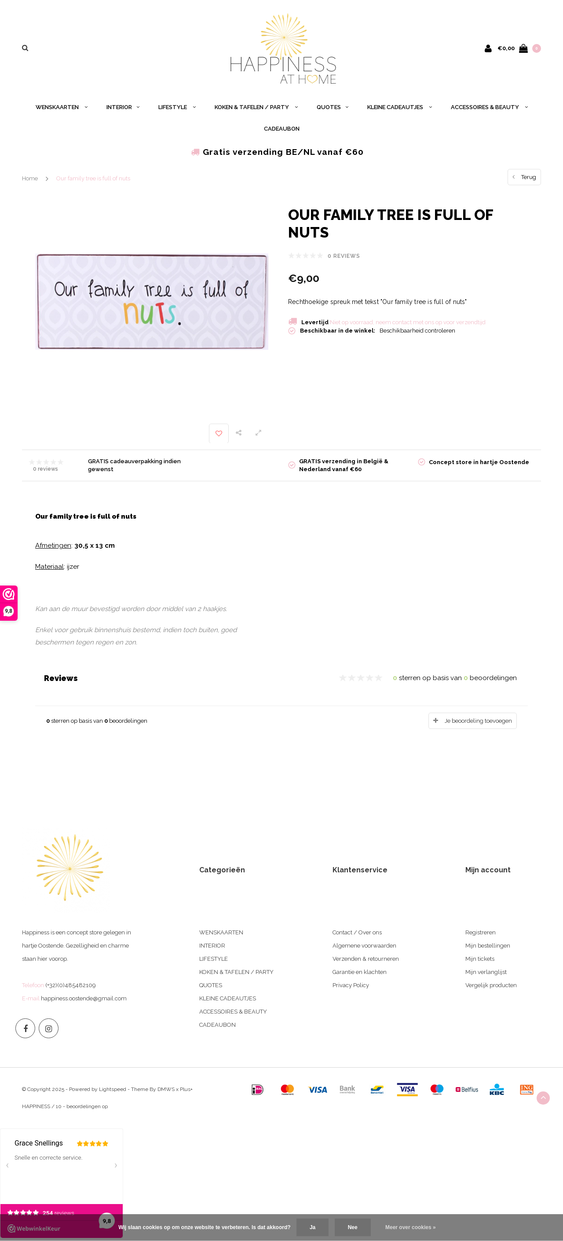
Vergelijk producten (491, 985)
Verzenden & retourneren (366, 958)
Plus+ (186, 1089)
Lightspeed (112, 1089)
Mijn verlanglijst (486, 972)
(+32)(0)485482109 (70, 985)
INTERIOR (122, 107)
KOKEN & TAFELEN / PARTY (256, 107)
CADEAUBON (282, 128)
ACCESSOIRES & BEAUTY (489, 107)
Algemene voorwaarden (364, 945)
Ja (312, 1227)
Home (30, 178)
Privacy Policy (351, 985)
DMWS (166, 1089)
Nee (353, 1227)
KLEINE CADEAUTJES (399, 107)
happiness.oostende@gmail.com (84, 998)
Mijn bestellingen (487, 945)
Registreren (480, 932)
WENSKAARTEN (62, 107)
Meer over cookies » (410, 1227)
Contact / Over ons (357, 932)
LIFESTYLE (177, 107)
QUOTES (332, 107)
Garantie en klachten (360, 972)
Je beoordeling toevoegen (478, 721)
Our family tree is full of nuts (93, 178)
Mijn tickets (479, 958)
